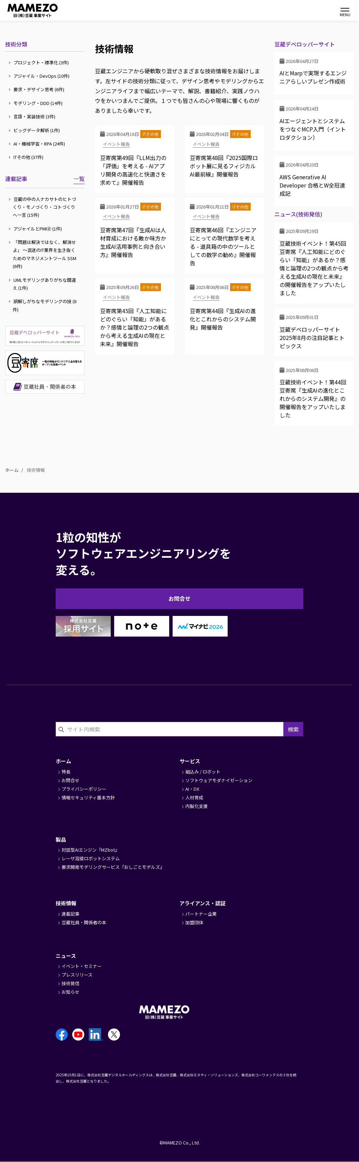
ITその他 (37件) (26, 157)
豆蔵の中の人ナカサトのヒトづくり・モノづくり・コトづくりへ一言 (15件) (43, 207)
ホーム (12, 470)
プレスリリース (77, 974)
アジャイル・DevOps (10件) (39, 76)
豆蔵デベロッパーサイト (304, 44)
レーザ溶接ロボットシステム (91, 858)
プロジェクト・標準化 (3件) (39, 62)
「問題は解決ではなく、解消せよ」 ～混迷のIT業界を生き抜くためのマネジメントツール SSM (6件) (43, 254)
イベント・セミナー (82, 966)
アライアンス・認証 (203, 903)
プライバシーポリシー (84, 789)
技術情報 (66, 903)
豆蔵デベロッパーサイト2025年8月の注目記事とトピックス (312, 337)
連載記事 (16, 178)
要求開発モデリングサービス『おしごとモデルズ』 (113, 867)
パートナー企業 (201, 913)
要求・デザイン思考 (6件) (37, 89)
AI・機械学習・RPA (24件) (37, 143)
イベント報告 (116, 144)
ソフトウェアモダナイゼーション (218, 780)
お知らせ (70, 992)
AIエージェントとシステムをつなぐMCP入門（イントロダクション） (313, 129)
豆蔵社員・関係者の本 (84, 922)
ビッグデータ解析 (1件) (35, 130)
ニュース (66, 955)
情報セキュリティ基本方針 (88, 797)
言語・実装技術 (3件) (32, 116)
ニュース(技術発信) (298, 214)
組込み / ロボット (202, 771)
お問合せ (179, 598)
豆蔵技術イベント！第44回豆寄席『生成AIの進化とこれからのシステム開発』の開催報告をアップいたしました (313, 398)
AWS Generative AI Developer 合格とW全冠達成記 (312, 185)
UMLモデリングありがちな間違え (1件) (43, 284)
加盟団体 (194, 922)
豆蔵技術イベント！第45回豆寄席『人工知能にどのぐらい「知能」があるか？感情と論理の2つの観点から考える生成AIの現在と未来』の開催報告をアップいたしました (314, 268)
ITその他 (151, 134)
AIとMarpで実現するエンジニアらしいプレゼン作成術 (313, 77)
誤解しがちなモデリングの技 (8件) (43, 305)
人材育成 (194, 797)
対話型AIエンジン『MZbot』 (90, 849)
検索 (293, 729)
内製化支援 (196, 806)
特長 (66, 771)
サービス (190, 761)
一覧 (79, 178)
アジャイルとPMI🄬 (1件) (36, 228)
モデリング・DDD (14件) (36, 103)
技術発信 (70, 983)
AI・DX (192, 789)
